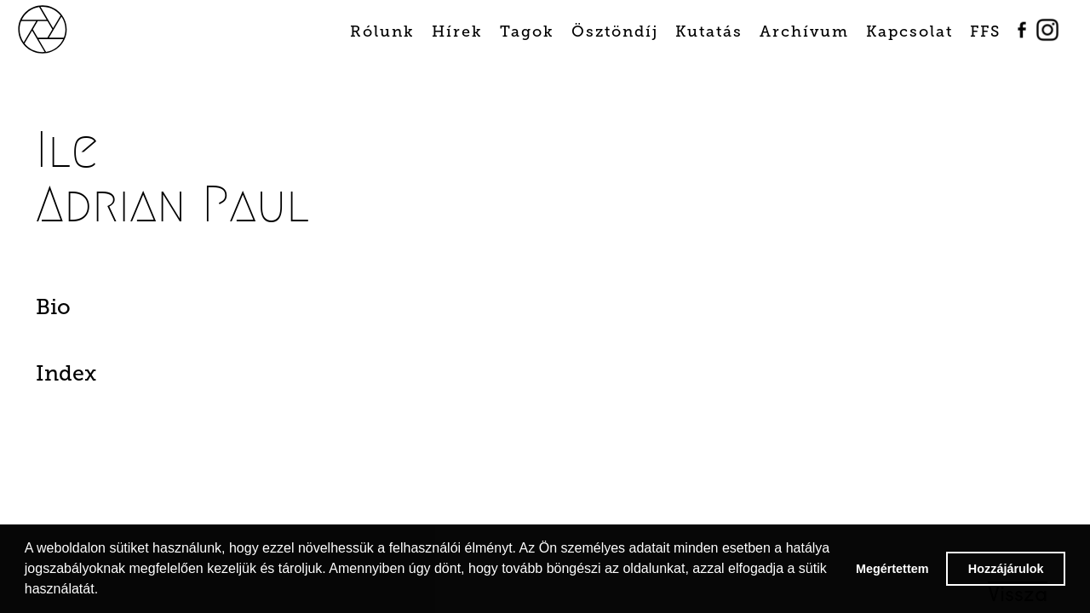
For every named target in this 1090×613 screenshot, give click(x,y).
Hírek (457, 31)
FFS (985, 31)
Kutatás (709, 31)
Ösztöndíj (614, 31)
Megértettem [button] (892, 569)
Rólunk (382, 31)
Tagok (527, 31)
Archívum (804, 31)
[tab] (113, 311)
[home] (61, 27)
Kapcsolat (909, 31)
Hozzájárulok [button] (1006, 569)
